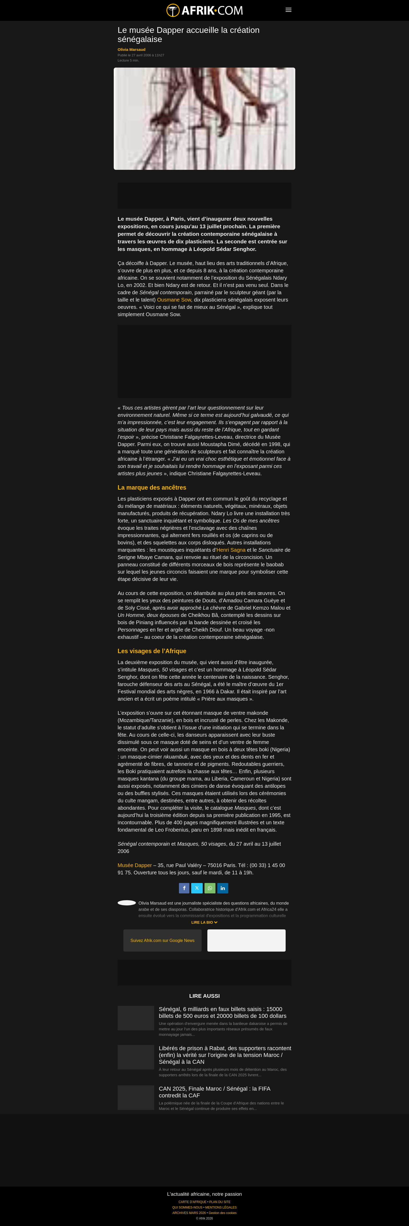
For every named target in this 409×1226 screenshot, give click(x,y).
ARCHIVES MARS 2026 (189, 1213)
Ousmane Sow (174, 300)
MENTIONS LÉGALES (221, 1207)
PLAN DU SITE (219, 1202)
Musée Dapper (135, 865)
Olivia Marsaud (132, 49)
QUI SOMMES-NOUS (187, 1207)
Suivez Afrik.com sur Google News (162, 940)
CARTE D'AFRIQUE (192, 1202)
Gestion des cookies (223, 1213)
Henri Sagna (230, 550)
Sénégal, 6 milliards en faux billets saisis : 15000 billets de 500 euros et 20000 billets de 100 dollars (222, 1012)
